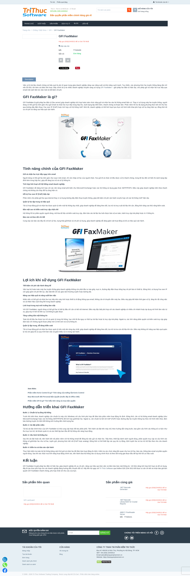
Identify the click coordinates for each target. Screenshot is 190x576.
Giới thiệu (42, 24)
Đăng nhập (26, 551)
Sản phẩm (54, 24)
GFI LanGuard (29, 500)
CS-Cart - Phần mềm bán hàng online (86, 574)
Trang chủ (29, 24)
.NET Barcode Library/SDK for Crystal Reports (128, 502)
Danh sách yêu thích (29, 561)
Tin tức (52, 2)
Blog (76, 23)
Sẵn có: (61, 54)
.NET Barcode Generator (125, 488)
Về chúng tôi (63, 551)
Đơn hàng (25, 557)
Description (29, 79)
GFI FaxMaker (106, 87)
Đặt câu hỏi (64, 46)
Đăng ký (104, 533)
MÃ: (60, 50)
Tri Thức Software (106, 468)
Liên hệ (85, 24)
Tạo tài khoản (27, 554)
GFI (50, 30)
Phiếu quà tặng (62, 2)
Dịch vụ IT (66, 24)
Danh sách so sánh (29, 564)
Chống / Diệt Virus (40, 30)
